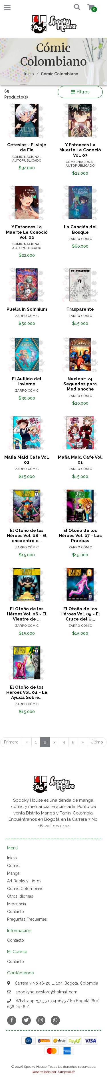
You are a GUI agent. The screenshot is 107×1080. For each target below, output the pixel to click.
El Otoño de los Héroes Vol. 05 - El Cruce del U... (80, 614)
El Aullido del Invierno (26, 381)
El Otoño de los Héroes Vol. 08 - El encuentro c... (27, 535)
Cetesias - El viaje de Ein (26, 147)
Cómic (13, 865)
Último (97, 742)
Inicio (29, 74)
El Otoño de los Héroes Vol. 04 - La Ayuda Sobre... (26, 692)
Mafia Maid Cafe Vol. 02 (26, 460)
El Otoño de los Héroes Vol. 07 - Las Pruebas (80, 535)
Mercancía (16, 904)
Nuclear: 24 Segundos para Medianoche (80, 384)
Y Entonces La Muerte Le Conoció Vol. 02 (27, 232)
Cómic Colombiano (25, 888)
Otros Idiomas (20, 896)
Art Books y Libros (24, 881)
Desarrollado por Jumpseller (53, 1072)
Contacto (15, 911)
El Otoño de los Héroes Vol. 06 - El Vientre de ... (27, 614)
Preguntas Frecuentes (27, 919)
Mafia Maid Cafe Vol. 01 (80, 460)
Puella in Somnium (27, 309)
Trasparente (80, 309)
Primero (11, 742)
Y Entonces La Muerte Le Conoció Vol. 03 (80, 150)
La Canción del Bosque (80, 229)
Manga (13, 873)
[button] (71, 7)
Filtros (80, 92)
